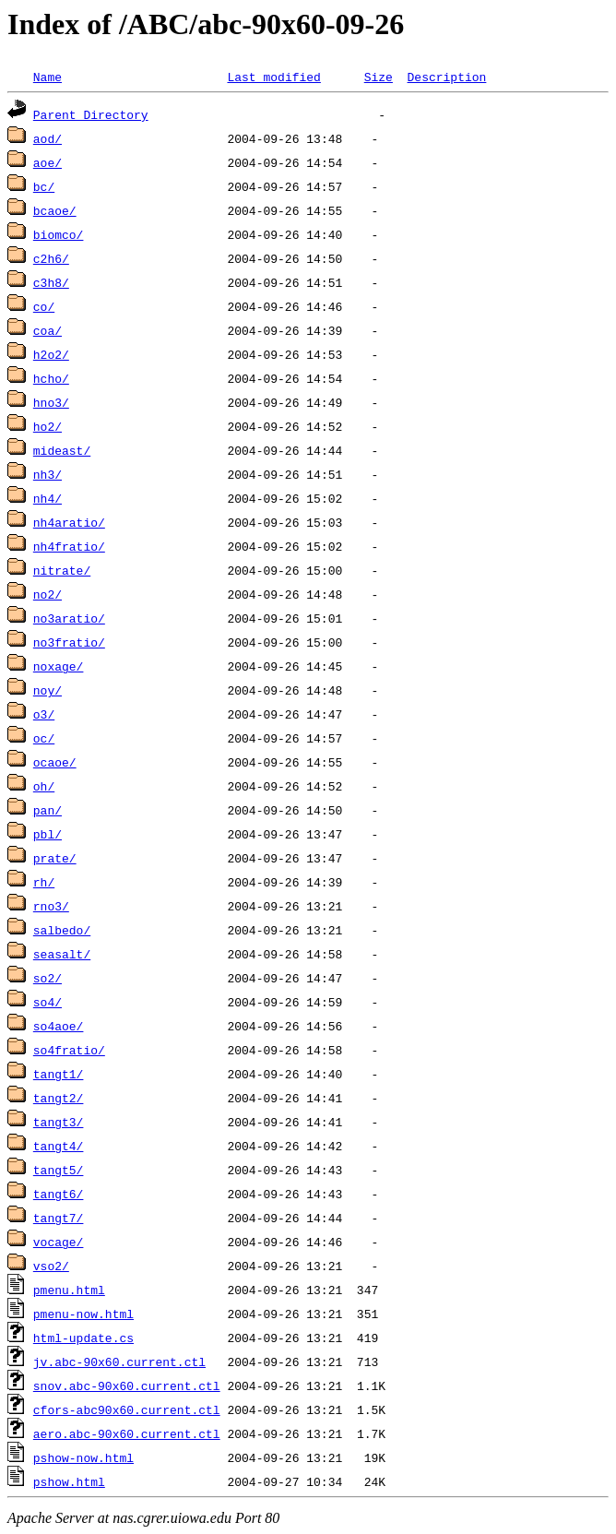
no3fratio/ (69, 642)
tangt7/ (58, 1217)
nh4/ (47, 498)
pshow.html (69, 1481)
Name (47, 76)
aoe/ (47, 162)
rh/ (43, 882)
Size (378, 76)
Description (446, 76)
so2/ (47, 977)
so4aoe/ (58, 1025)
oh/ (43, 786)
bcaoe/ (55, 210)
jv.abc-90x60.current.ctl (119, 1361)
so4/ (47, 1001)
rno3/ (51, 906)
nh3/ (47, 474)
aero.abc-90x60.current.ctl (126, 1433)
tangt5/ (58, 1169)
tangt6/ (58, 1193)
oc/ (43, 738)
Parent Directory (90, 114)
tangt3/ (58, 1121)
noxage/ (58, 666)
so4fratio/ (69, 1049)
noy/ (47, 690)
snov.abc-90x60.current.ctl (126, 1385)
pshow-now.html (83, 1457)
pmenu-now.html (83, 1313)
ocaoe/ (55, 762)
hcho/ (51, 378)
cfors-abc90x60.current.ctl (126, 1409)
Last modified (273, 76)
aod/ (47, 138)
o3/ (43, 714)
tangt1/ (58, 1073)
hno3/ (51, 402)
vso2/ (51, 1265)
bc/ (43, 186)
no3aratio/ (69, 618)
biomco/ (58, 234)
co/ (43, 306)
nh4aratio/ (69, 522)
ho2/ (47, 426)
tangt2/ (58, 1097)
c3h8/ (51, 282)
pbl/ (47, 834)
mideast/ (61, 450)
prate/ (55, 858)
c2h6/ (51, 258)
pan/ (47, 810)
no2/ (47, 594)
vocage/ (58, 1241)
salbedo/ (61, 930)
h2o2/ (51, 354)
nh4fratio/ (69, 546)
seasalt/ (61, 953)
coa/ (47, 330)
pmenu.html (69, 1289)
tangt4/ (58, 1145)
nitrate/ (61, 570)
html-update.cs (83, 1337)
